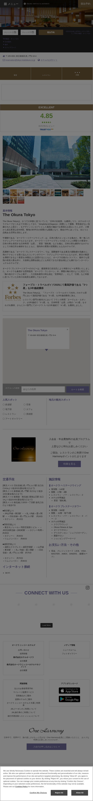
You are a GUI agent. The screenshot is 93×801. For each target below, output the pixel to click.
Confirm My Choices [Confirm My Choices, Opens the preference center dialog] (38, 793)
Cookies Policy (21, 787)
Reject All (59, 793)
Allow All (79, 793)
